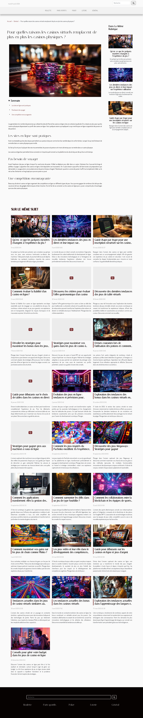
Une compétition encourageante (21, 115)
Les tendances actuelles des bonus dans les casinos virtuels (71, 602)
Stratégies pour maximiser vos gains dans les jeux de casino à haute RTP (69, 346)
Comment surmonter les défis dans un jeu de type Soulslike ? (71, 499)
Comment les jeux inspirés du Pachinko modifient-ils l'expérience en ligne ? (71, 449)
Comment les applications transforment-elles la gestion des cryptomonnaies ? (29, 500)
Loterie (84, 11)
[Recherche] (121, 3)
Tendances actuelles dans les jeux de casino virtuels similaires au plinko (30, 603)
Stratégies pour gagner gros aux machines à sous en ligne (29, 448)
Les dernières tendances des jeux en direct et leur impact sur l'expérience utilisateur (120, 87)
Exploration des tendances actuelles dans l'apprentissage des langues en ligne (113, 603)
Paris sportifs (62, 11)
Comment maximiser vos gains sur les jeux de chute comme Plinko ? (30, 551)
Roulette (48, 11)
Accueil (9, 21)
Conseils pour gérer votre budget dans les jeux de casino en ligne (29, 654)
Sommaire (15, 100)
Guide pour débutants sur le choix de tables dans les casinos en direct (31, 396)
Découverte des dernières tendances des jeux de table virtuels (113, 293)
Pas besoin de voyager (18, 110)
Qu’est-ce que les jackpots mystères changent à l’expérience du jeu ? (120, 53)
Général (95, 11)
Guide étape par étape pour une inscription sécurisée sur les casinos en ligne (120, 120)
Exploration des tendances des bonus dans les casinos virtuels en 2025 (112, 397)
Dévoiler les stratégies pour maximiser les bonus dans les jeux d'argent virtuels (30, 346)
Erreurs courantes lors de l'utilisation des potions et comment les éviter (113, 346)
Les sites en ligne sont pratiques (21, 105)
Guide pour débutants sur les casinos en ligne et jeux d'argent (111, 551)
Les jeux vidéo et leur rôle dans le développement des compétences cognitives (71, 552)
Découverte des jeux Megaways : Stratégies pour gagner (112, 448)
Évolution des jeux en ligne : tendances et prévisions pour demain (68, 397)
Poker (74, 11)
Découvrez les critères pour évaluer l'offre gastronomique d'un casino (71, 293)
